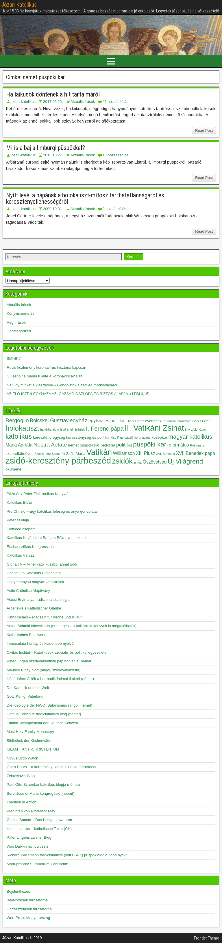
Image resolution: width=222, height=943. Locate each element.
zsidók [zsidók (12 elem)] (122, 461)
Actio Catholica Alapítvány (28, 590)
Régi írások (16, 322)
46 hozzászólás (115, 101)
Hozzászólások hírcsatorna (29, 909)
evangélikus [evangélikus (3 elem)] (155, 421)
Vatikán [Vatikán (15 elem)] (99, 452)
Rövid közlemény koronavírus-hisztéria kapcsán (46, 367)
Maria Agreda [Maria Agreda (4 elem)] (18, 444)
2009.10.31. (53, 209)
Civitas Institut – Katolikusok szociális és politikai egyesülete (56, 652)
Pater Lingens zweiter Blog (29, 837)
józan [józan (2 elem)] (202, 429)
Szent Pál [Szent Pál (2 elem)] (58, 453)
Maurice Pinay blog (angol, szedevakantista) (43, 670)
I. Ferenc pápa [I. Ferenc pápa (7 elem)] (104, 428)
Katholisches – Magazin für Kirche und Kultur (44, 617)
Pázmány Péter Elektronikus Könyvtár (38, 494)
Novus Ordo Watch (22, 758)
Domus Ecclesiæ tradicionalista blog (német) (44, 714)
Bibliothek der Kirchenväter (29, 740)
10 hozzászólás (115, 155)
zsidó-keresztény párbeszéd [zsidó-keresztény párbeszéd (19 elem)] (58, 460)
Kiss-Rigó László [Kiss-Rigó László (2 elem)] (121, 437)
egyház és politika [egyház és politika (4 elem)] (106, 420)
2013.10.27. (53, 155)
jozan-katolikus (23, 101)
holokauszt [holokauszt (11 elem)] (22, 428)
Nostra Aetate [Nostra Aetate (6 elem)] (50, 445)
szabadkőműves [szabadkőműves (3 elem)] (19, 453)
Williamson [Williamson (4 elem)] (124, 453)
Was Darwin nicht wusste (28, 846)
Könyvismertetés (20, 313)
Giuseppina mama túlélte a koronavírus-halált (44, 376)
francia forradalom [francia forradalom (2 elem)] (178, 421)
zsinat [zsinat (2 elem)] (138, 462)
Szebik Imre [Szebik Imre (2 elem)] (42, 453)
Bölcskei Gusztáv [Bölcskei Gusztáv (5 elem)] (49, 420)
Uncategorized (19, 331)
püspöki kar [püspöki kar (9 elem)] (149, 444)
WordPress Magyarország (28, 918)
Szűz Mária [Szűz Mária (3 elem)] (75, 453)
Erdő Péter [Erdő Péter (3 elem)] (134, 421)
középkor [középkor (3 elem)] (159, 437)
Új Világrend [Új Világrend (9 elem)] (185, 461)
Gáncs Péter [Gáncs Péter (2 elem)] (201, 421)
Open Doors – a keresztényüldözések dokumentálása (51, 767)
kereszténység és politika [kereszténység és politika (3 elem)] (87, 437)
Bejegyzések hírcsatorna (27, 900)
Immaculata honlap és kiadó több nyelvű (40, 643)
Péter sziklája (18, 520)
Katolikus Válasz (20, 555)
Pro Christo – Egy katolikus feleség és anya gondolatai (52, 511)
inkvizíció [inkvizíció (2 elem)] (191, 429)
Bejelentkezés (18, 891)
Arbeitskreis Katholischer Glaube (34, 608)
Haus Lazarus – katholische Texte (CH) (39, 829)
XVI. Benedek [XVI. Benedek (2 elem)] (165, 453)
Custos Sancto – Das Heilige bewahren (39, 820)
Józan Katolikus (19, 4)
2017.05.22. (53, 101)
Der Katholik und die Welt (28, 688)
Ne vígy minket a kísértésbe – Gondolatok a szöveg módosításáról (62, 385)
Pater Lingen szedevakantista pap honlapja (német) (49, 661)
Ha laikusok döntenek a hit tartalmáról (53, 94)
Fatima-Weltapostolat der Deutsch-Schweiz (43, 723)
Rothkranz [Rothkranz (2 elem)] (197, 445)
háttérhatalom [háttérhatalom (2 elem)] (49, 429)
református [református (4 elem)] (178, 444)
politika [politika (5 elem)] (124, 445)
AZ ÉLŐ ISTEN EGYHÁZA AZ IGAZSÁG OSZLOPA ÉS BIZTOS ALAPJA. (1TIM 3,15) (78, 394)
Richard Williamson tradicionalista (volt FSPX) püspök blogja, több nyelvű (68, 855)
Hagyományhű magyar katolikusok (35, 582)
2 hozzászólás (114, 209)
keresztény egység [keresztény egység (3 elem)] (49, 437)
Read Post (204, 130)
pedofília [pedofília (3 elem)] (108, 445)
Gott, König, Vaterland (25, 696)
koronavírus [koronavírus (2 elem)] (142, 437)
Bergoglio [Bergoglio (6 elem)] (17, 420)
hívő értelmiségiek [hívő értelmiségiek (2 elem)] (72, 429)
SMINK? (14, 358)
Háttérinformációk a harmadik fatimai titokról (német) (50, 679)
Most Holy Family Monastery (30, 731)
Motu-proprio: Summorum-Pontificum (37, 864)
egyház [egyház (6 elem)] (79, 420)
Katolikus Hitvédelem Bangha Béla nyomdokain (46, 538)
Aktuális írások (83, 101)
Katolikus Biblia (19, 502)
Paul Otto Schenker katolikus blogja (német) (43, 784)
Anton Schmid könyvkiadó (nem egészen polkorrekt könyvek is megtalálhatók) (71, 626)
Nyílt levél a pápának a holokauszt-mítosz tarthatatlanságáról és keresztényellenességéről (85, 198)
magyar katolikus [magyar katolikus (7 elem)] (190, 436)
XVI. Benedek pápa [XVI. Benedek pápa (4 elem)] (195, 453)
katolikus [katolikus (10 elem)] (18, 436)
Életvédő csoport (21, 529)
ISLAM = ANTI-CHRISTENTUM (33, 749)
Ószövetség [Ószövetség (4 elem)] (155, 462)
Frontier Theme (206, 938)
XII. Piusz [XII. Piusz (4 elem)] (145, 453)
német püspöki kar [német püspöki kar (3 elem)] (83, 445)
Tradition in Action (21, 802)
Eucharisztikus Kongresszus (30, 546)
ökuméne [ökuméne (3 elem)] (13, 469)
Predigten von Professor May (31, 811)
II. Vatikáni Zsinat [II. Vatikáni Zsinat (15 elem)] (154, 428)
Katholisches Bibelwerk (26, 635)
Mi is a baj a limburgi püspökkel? (45, 147)
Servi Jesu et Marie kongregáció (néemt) (40, 793)
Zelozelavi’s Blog (21, 776)
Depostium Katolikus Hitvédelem (34, 573)
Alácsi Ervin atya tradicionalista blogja (38, 599)
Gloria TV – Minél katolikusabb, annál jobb (42, 564)
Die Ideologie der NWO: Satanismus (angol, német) (49, 705)
